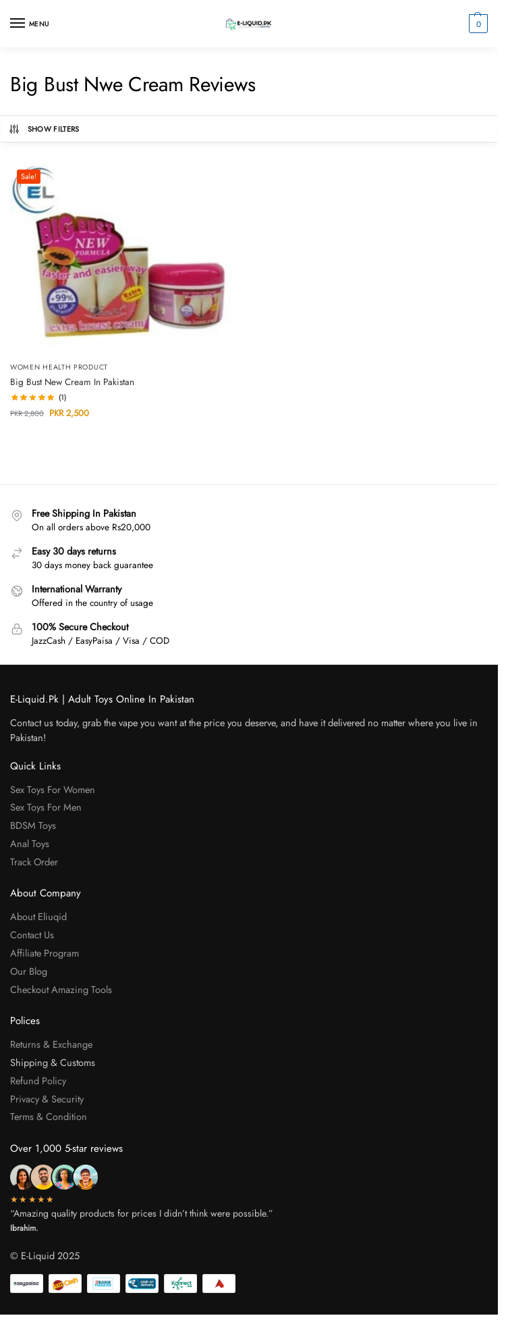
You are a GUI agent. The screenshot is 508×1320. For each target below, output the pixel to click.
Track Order (34, 862)
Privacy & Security (47, 1099)
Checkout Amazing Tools (61, 989)
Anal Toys (31, 843)
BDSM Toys (33, 825)
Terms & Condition (50, 1116)
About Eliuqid (38, 916)
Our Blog (28, 971)
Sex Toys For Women (52, 789)
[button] (476, 23)
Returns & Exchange (51, 1044)
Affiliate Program (44, 953)
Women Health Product (59, 367)
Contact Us (32, 935)
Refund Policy (38, 1080)
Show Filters (44, 129)
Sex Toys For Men (46, 807)
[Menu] (30, 24)
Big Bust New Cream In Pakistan (72, 382)
